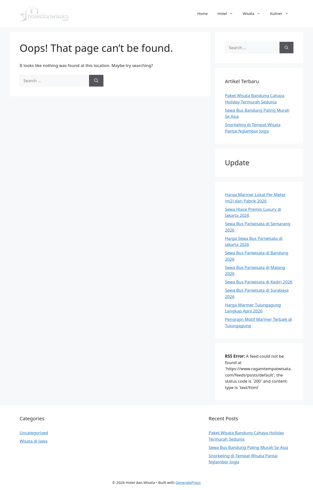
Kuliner (281, 13)
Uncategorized (34, 432)
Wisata (254, 13)
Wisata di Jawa (33, 441)
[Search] (96, 81)
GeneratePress (188, 482)
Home (202, 13)
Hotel (228, 13)
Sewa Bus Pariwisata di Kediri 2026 (258, 282)
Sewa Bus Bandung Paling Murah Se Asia (248, 447)
